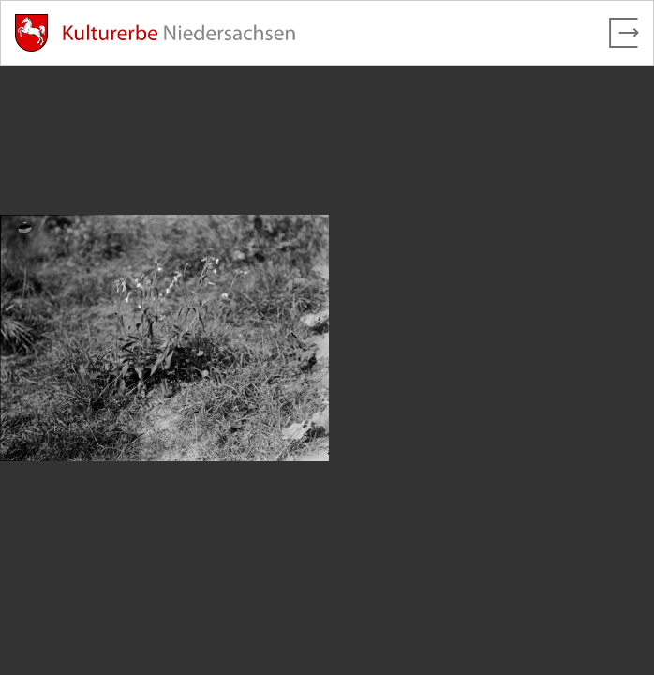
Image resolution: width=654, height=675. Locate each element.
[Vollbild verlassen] (624, 33)
